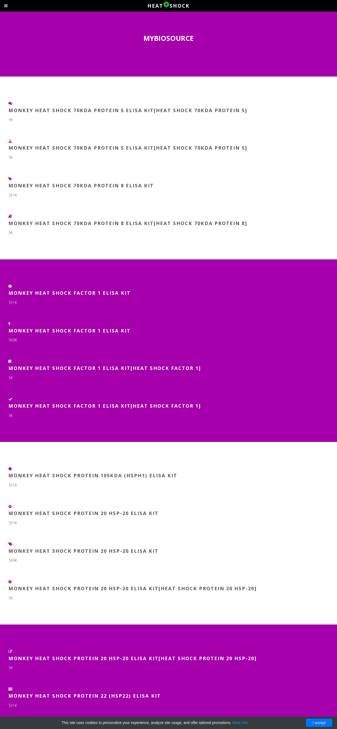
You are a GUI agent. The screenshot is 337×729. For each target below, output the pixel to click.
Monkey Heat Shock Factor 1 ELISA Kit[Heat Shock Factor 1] (104, 368)
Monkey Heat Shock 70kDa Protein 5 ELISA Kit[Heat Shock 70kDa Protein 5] (127, 110)
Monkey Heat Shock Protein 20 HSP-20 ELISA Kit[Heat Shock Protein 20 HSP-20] (132, 588)
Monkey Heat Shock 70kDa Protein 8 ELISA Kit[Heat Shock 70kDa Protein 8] (127, 223)
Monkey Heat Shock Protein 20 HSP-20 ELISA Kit (83, 550)
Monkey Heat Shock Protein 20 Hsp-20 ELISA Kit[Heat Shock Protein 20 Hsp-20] (132, 658)
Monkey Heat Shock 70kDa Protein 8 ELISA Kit (81, 185)
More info (240, 723)
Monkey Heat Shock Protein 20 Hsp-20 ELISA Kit (83, 513)
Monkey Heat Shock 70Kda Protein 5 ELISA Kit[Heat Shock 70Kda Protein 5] (127, 147)
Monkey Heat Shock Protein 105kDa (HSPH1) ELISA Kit (92, 475)
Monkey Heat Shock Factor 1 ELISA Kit (69, 292)
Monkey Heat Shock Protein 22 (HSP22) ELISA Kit (84, 695)
